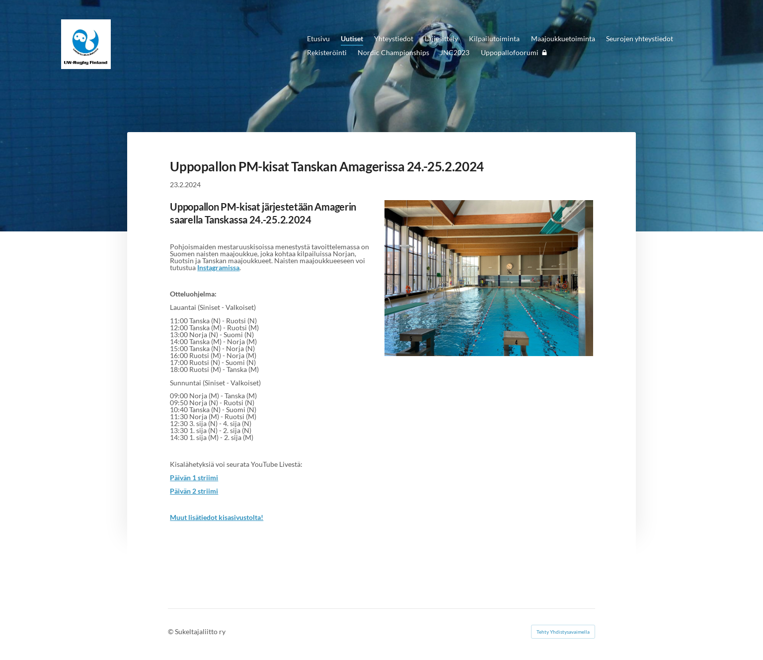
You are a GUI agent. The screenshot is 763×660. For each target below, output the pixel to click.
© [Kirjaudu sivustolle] (171, 631)
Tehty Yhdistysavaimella (563, 632)
